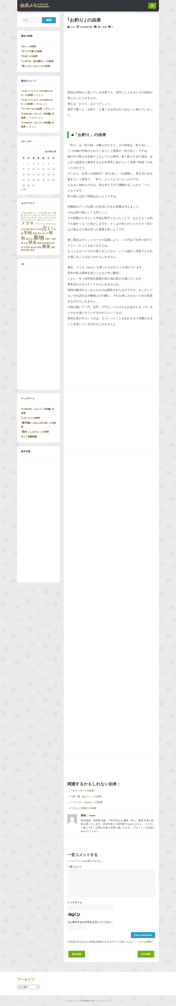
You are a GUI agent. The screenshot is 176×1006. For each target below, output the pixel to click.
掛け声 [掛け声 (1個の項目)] (45, 233)
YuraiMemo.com (87, 1000)
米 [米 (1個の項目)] (22, 247)
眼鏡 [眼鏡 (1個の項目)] (39, 243)
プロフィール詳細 (143, 827)
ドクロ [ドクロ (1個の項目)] (53, 218)
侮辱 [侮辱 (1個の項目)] (28, 229)
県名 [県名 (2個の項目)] (32, 242)
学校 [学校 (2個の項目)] (28, 233)
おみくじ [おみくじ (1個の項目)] (32, 213)
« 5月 (23, 189)
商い (100, 27)
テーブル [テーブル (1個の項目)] (38, 218)
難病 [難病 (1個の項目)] (28, 250)
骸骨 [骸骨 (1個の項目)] (33, 250)
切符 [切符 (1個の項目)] (39, 229)
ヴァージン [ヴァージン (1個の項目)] (51, 224)
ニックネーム (74, 902)
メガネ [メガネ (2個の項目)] (27, 223)
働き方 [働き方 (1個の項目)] (34, 229)
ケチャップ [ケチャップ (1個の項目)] (46, 215)
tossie (72, 27)
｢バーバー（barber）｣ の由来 (87, 802)
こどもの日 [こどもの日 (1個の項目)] (42, 213)
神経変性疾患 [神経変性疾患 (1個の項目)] (48, 243)
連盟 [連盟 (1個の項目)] (53, 247)
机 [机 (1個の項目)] (32, 239)
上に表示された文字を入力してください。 (90, 922)
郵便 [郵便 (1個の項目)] (23, 250)
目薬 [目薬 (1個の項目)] (26, 243)
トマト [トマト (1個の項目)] (46, 218)
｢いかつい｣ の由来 (30, 418)
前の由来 (76, 954)
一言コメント (74, 867)
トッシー (33, 117)
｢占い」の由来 (28, 46)
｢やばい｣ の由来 (29, 56)
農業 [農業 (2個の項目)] (46, 246)
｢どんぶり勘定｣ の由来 (84, 808)
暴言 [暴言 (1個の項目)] (28, 239)
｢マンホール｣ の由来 (31, 109)
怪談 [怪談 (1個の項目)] (39, 233)
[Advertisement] (111, 59)
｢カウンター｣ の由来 (82, 790)
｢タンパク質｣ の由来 (31, 51)
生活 (104, 27)
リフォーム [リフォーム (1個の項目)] (40, 224)
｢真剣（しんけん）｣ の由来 (35, 431)
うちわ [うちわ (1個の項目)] (24, 213)
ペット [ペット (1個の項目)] (50, 220)
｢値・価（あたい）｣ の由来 (86, 796)
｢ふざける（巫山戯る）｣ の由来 (37, 61)
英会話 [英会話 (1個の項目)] (34, 247)
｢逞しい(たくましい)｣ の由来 (35, 66)
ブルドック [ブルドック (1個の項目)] (41, 220)
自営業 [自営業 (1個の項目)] (27, 247)
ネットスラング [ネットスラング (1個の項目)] (28, 220)
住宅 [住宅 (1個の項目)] (23, 229)
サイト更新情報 (29, 436)
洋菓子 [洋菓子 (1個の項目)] (48, 239)
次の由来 (145, 954)
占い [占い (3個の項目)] (47, 228)
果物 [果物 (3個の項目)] (38, 238)
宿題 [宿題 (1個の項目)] (35, 233)
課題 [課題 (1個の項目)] (39, 247)
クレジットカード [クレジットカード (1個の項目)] (32, 215)
